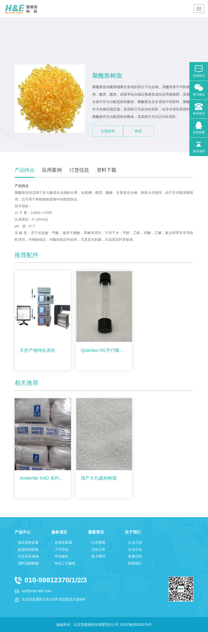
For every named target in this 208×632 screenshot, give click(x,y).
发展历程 (135, 556)
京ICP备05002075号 (136, 625)
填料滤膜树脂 (28, 563)
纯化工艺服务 (65, 563)
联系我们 (135, 563)
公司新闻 (98, 542)
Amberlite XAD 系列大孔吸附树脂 (43, 478)
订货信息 (79, 170)
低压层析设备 (28, 542)
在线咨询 (108, 131)
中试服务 (62, 556)
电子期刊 (98, 556)
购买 (138, 131)
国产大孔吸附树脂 (99, 478)
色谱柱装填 (63, 542)
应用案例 (52, 170)
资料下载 (106, 170)
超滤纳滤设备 (28, 549)
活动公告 (98, 549)
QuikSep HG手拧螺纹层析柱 (104, 350)
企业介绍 (135, 542)
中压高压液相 (28, 556)
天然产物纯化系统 (37, 350)
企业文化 (135, 549)
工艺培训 (62, 549)
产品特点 (25, 170)
